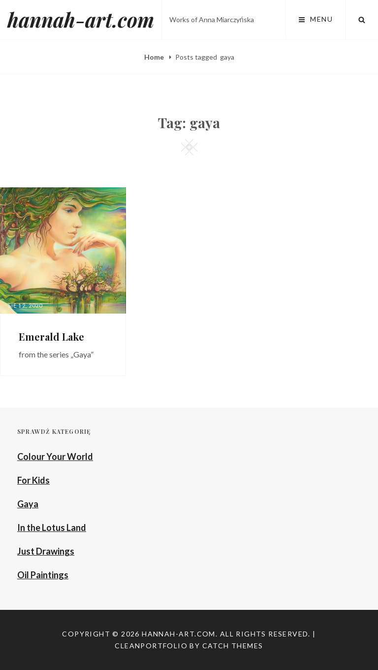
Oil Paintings (42, 574)
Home (154, 57)
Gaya (27, 503)
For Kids (33, 480)
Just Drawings (45, 551)
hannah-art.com (80, 19)
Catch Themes (232, 645)
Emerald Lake (51, 336)
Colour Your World (55, 456)
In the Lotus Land (51, 527)
